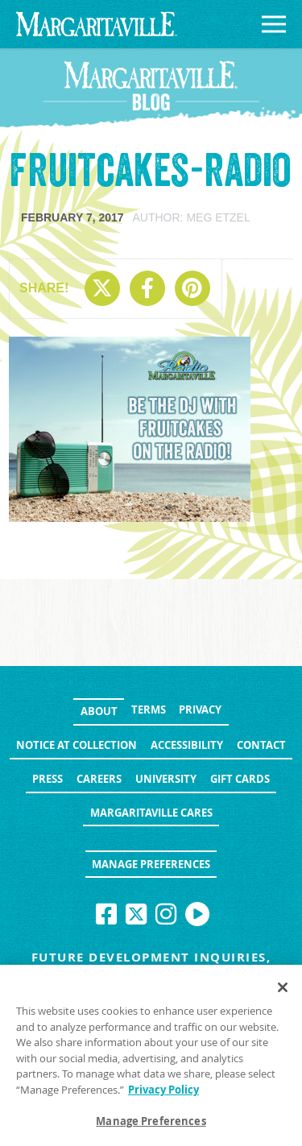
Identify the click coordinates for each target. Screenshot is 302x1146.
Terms (148, 709)
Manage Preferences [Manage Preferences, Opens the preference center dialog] (150, 1121)
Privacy (200, 709)
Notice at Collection (76, 745)
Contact (261, 745)
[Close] (282, 987)
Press (47, 779)
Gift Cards (240, 779)
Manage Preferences (151, 864)
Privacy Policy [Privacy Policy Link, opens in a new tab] (163, 1089)
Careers (99, 779)
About (99, 711)
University (166, 779)
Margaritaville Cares (151, 812)
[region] (151, 1055)
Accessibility (187, 745)
